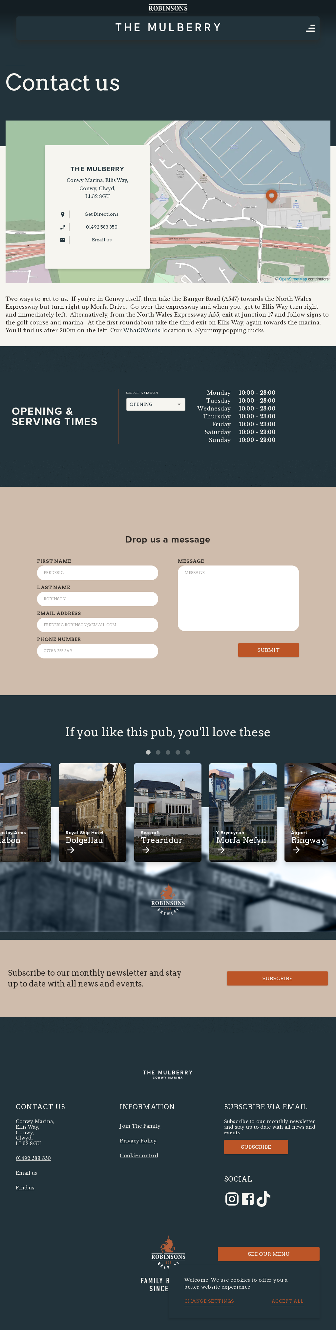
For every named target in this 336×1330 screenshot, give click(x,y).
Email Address (59, 613)
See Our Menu (269, 1254)
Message (191, 561)
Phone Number (59, 639)
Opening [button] (141, 404)
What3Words (141, 330)
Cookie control (139, 1156)
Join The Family (140, 1126)
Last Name (53, 587)
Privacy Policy (138, 1141)
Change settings (209, 1301)
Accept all (287, 1301)
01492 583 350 (33, 1158)
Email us (26, 1173)
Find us (25, 1188)
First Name (54, 561)
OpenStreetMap (293, 279)
